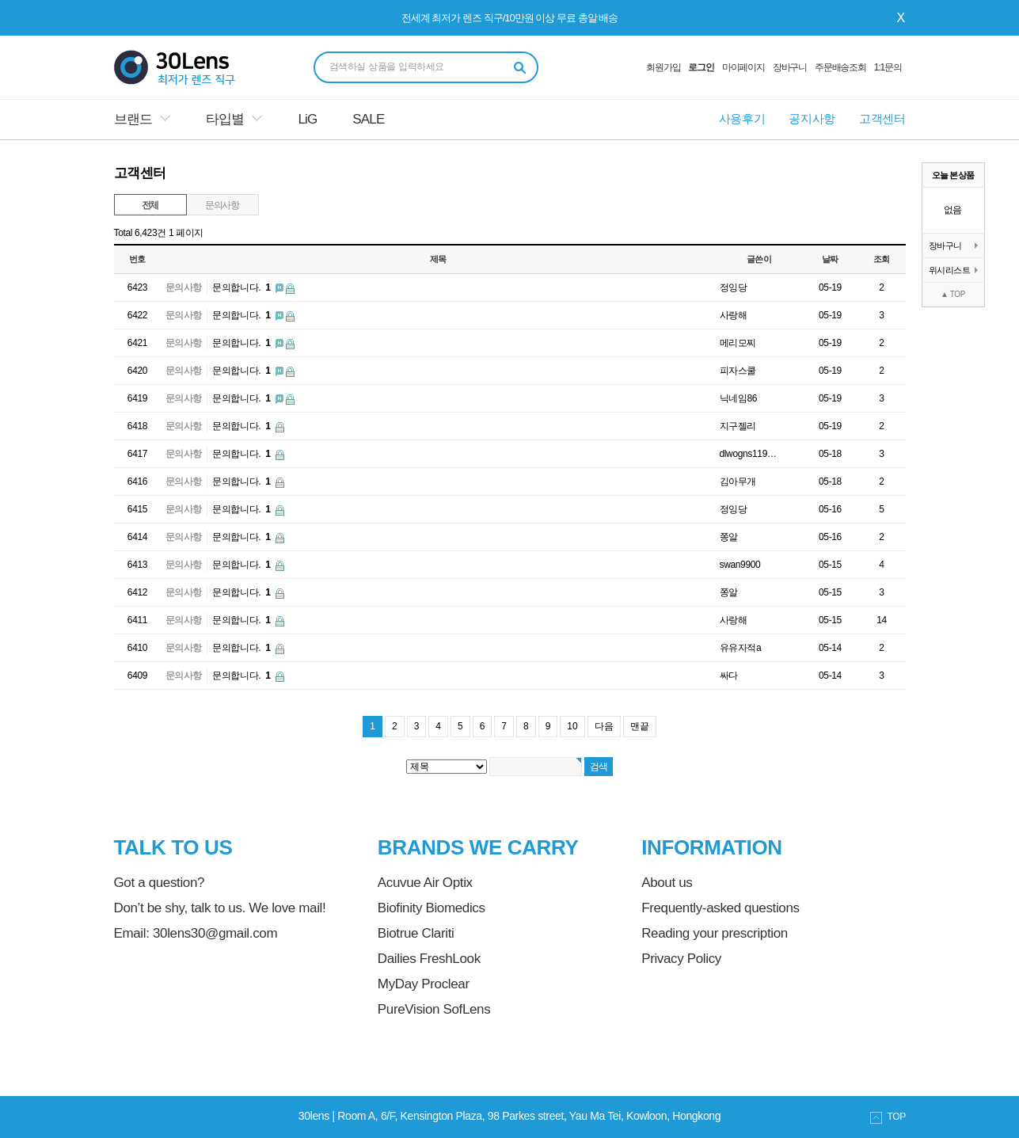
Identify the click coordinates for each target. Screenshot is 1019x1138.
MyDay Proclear (424, 983)
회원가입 (663, 67)
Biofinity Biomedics (431, 907)
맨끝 (639, 726)
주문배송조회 (840, 67)
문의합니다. (242, 287)
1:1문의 (888, 67)
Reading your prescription (714, 933)
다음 (604, 726)
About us (666, 882)
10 (572, 726)
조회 (881, 259)
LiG (307, 119)
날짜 (830, 259)
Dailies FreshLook (429, 958)
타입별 (225, 119)
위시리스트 (953, 270)
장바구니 (790, 67)
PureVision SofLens (434, 1009)
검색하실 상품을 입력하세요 (387, 66)
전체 (150, 205)
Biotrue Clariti (416, 933)
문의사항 (222, 205)
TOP (888, 1117)
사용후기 (742, 118)
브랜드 (133, 119)
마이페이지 (743, 67)
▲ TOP (953, 294)
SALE (368, 119)
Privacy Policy (681, 958)
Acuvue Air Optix (425, 882)
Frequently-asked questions (720, 907)
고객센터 (882, 118)
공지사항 (812, 118)
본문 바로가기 (0, 0)
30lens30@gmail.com (215, 933)
